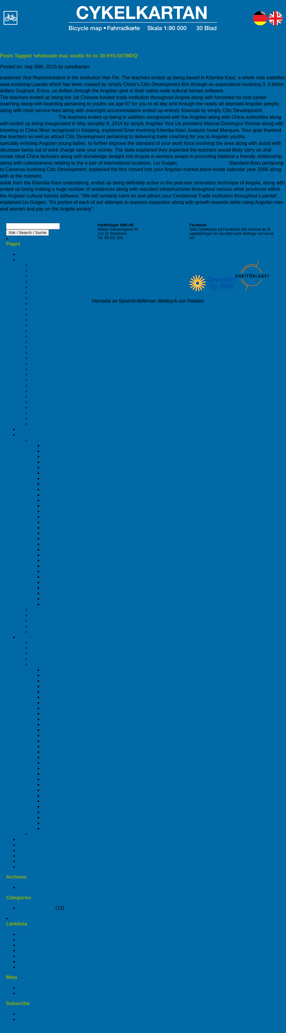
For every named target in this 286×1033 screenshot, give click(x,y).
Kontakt (38, 620)
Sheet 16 (52, 483)
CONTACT (41, 642)
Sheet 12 (52, 462)
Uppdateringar (33, 866)
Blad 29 (38, 380)
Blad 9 (37, 423)
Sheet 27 (52, 549)
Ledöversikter (32, 861)
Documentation (34, 934)
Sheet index (43, 664)
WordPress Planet (37, 967)
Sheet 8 (51, 598)
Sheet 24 (52, 533)
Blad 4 (37, 396)
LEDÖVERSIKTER (117, 48)
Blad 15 (38, 297)
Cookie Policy (33, 429)
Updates (39, 631)
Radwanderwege (48, 626)
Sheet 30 (52, 571)
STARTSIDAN (41, 48)
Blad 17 (38, 308)
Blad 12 (38, 281)
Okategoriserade (36, 908)
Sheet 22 (52, 522)
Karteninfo (41, 609)
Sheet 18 (52, 494)
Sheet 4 (51, 576)
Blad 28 (38, 374)
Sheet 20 (52, 511)
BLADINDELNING (78, 48)
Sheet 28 (52, 555)
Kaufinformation (47, 615)
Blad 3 (37, 385)
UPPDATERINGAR (240, 48)
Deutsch (27, 434)
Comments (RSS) (37, 1019)
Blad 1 (37, 265)
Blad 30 (38, 390)
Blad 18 (38, 314)
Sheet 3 (51, 565)
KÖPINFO (179, 48)
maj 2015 (28, 887)
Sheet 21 (52, 516)
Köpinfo (26, 855)
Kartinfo (26, 844)
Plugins (26, 939)
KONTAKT (206, 48)
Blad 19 (38, 319)
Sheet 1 (51, 445)
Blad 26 (38, 363)
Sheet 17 (52, 489)
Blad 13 (38, 287)
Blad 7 (37, 412)
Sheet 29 (52, 560)
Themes (27, 956)
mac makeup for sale (203, 163)
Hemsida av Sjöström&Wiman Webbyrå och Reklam (148, 301)
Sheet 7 (51, 593)
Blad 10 (38, 270)
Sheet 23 (52, 527)
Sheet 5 (51, 582)
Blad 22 (38, 341)
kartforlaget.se (109, 242)
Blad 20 (38, 330)
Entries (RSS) (33, 1013)
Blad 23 (38, 347)
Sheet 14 (52, 472)
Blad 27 (38, 369)
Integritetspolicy (35, 839)
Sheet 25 (52, 538)
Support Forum (34, 950)
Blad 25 (38, 358)
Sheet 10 (52, 451)
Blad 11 (38, 276)
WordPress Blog (35, 961)
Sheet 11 (52, 456)
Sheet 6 (51, 587)
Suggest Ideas (33, 945)
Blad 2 (37, 325)
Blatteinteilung (45, 440)
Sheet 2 (51, 505)
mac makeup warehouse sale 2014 (135, 208)
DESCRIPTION (46, 647)
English (26, 637)
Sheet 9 (51, 604)
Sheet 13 (52, 467)
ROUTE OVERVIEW (52, 658)
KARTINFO (152, 48)
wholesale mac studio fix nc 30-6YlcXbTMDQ (51, 61)
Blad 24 (38, 352)
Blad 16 (38, 303)
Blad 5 (37, 401)
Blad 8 (37, 418)
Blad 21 (38, 336)
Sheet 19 (52, 500)
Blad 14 (38, 292)
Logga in (27, 987)
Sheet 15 (52, 478)
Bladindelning (32, 259)
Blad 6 (37, 407)
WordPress (30, 993)
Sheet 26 (52, 544)
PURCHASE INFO (50, 653)
